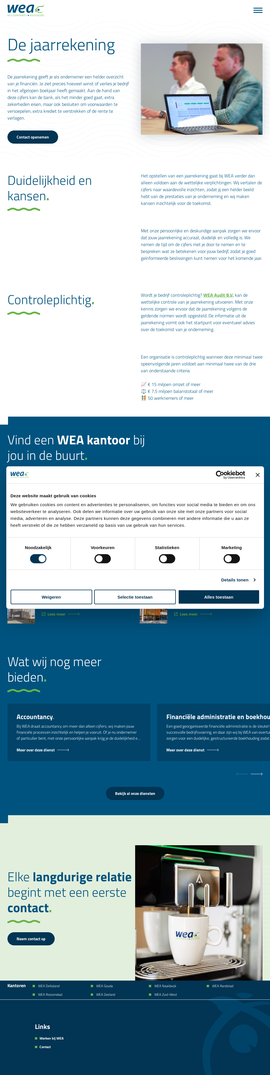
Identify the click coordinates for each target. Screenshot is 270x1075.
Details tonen (235, 579)
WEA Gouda (104, 986)
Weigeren (51, 597)
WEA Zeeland (105, 995)
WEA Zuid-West (165, 995)
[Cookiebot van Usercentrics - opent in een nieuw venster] (220, 474)
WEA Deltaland (48, 986)
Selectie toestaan (135, 597)
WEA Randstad (222, 986)
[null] (257, 774)
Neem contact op (31, 939)
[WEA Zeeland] (64, 614)
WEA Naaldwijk (164, 986)
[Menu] (258, 10)
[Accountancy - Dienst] (79, 750)
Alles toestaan (218, 597)
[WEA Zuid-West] (196, 614)
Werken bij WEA (52, 1038)
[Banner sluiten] (258, 475)
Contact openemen (33, 137)
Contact (45, 1047)
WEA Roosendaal (49, 995)
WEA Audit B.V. (218, 295)
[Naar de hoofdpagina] (25, 10)
